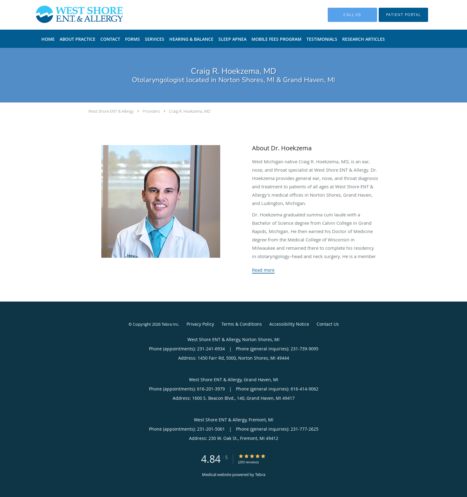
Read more (263, 270)
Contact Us (328, 324)
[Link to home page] (70, 15)
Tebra (260, 474)
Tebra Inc (170, 324)
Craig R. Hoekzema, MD (189, 111)
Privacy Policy (200, 324)
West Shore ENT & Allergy (111, 111)
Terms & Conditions (241, 324)
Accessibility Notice (289, 324)
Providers (151, 111)
